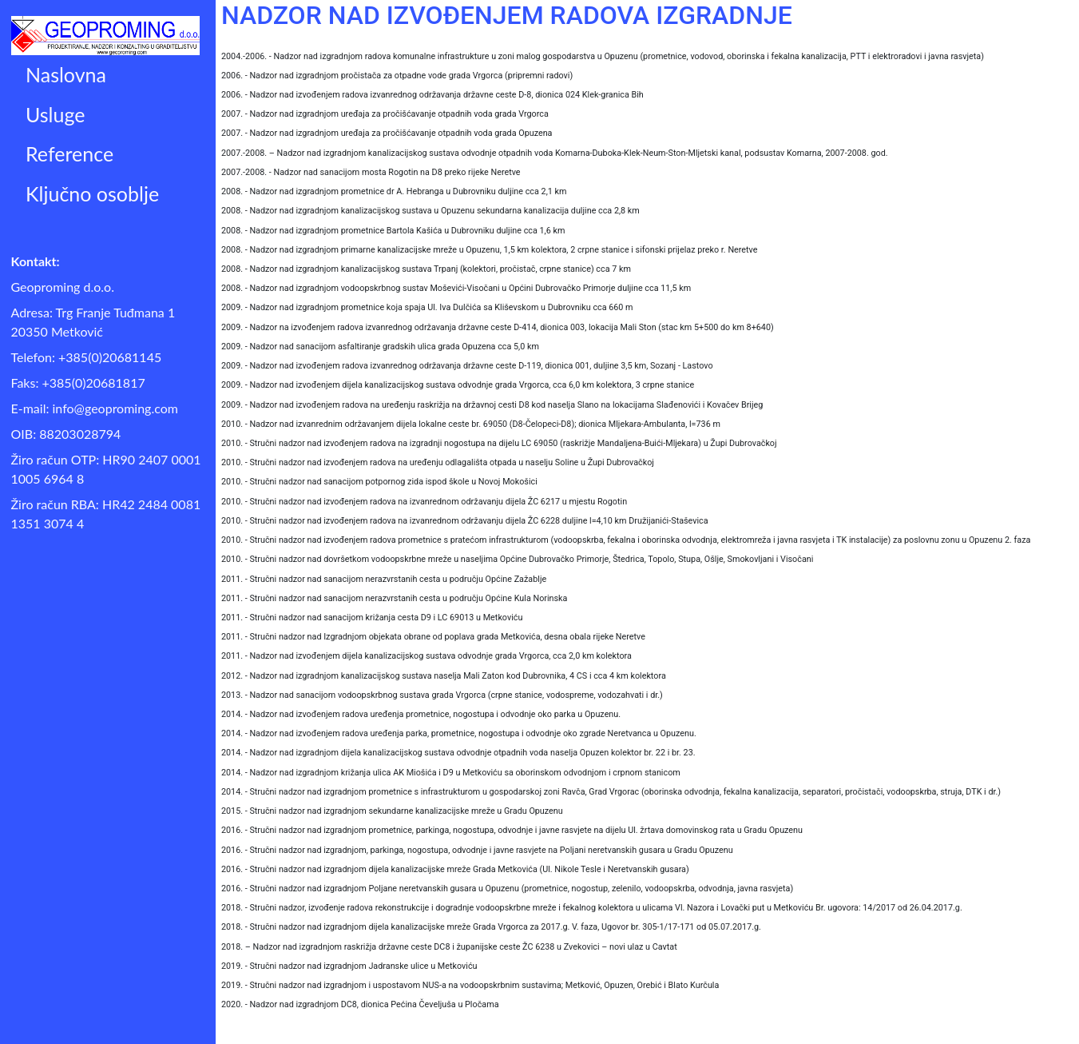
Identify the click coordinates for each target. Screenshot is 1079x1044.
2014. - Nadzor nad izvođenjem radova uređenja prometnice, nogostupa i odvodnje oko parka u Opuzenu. (421, 714)
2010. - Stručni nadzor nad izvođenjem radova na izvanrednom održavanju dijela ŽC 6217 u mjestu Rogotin (424, 501)
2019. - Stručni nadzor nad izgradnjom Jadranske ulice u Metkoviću (349, 966)
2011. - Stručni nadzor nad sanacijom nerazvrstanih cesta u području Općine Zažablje (383, 579)
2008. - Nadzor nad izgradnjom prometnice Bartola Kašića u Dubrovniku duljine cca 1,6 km (393, 230)
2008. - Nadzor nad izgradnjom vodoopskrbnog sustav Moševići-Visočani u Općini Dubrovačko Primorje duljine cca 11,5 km (456, 288)
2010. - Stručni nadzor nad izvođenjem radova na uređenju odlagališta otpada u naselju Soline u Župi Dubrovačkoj (437, 462)
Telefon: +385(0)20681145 (86, 357)
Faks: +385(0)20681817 (78, 382)
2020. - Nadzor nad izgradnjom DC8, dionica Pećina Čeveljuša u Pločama (360, 1004)
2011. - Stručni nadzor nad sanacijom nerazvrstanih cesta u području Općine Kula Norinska (394, 598)
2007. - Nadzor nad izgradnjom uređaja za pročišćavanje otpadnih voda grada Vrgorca (385, 114)
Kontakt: (35, 261)
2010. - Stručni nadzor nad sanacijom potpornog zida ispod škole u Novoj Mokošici (379, 481)
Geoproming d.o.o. (62, 286)
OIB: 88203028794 (66, 433)
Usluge (55, 114)
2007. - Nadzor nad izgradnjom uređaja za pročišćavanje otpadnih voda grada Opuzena (387, 133)
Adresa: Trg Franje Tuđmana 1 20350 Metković (93, 322)
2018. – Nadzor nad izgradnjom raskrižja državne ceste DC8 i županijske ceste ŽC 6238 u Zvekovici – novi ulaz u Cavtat (449, 947)
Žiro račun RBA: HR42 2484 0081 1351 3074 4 (106, 513)
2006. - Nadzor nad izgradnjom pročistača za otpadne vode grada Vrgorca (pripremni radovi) (397, 75)
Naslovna (66, 74)
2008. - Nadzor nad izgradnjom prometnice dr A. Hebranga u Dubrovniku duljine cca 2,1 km (394, 191)
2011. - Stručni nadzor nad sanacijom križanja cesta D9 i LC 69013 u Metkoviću (371, 617)
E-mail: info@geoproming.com (94, 408)
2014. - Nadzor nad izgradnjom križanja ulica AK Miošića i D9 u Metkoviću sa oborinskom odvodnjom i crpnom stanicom (450, 772)
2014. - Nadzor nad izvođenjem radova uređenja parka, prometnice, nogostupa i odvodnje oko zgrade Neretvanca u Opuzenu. (458, 733)
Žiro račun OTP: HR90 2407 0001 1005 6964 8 (106, 469)
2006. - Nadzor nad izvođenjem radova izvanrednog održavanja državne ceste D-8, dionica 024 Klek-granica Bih (432, 95)
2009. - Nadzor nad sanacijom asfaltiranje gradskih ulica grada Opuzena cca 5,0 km (380, 346)
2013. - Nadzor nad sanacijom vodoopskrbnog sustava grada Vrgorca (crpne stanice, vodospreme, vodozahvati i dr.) (442, 695)
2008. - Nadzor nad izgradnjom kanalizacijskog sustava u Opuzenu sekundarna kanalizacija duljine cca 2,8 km (430, 210)
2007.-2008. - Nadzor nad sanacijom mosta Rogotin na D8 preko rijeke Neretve (371, 172)
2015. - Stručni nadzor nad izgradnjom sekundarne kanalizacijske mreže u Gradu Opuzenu (392, 811)
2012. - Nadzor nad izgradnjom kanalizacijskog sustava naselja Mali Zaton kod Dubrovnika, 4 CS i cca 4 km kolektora (443, 676)
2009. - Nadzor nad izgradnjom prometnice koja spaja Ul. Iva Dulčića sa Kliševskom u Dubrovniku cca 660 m (427, 307)
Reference (69, 153)
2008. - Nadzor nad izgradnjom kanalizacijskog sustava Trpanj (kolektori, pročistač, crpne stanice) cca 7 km (426, 269)
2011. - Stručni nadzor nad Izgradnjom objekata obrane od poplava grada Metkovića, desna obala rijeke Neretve (433, 637)
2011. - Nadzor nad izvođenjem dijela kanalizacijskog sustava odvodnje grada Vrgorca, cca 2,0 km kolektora (426, 656)
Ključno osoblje (92, 193)
